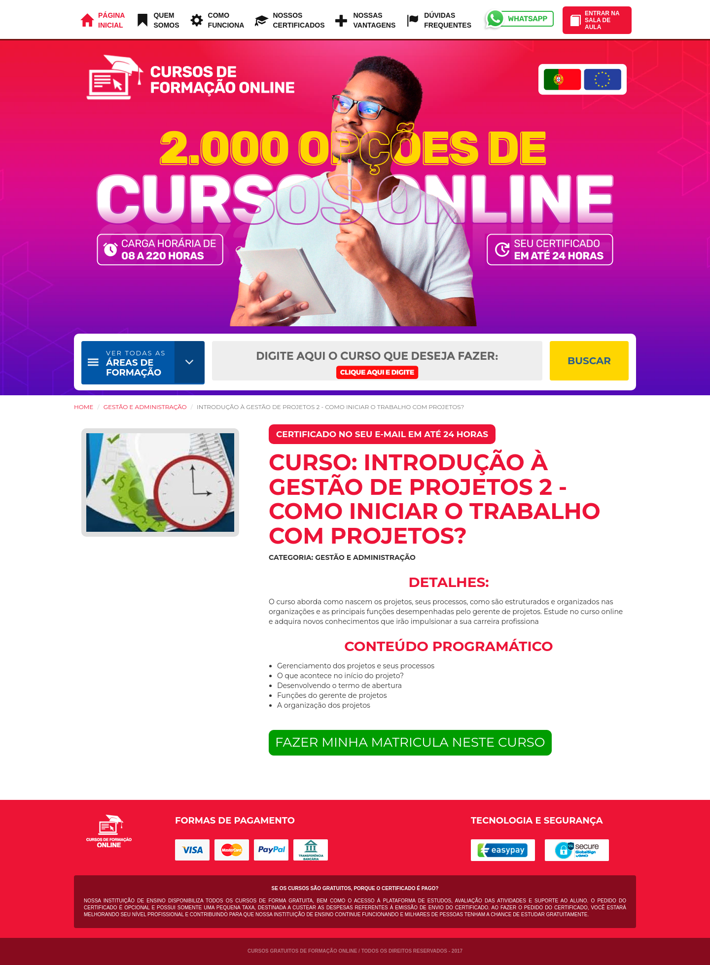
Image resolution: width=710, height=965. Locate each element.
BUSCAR (589, 361)
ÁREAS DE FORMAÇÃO (136, 363)
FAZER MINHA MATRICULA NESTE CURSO (410, 742)
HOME (83, 407)
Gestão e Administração (145, 407)
